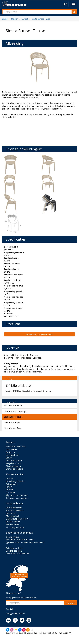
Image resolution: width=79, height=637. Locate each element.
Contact (9, 478)
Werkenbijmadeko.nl (15, 527)
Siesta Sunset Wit (12, 422)
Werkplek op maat (14, 460)
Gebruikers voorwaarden (17, 498)
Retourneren (11, 484)
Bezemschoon (12, 455)
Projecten (10, 452)
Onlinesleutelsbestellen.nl (17, 518)
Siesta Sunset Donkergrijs (15, 411)
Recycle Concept (13, 463)
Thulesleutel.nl (12, 524)
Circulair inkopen (13, 466)
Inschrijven (70, 603)
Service (9, 457)
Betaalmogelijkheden (15, 481)
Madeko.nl (10, 513)
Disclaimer (10, 492)
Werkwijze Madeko (14, 469)
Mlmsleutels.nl (12, 516)
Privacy (9, 486)
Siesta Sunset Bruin (13, 405)
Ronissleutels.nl (13, 521)
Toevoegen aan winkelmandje (39, 334)
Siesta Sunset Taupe (13, 416)
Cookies (9, 489)
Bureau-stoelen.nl (14, 507)
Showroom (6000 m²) (15, 446)
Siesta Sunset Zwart (13, 428)
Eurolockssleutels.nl (15, 510)
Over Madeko (12, 449)
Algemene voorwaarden (17, 495)
